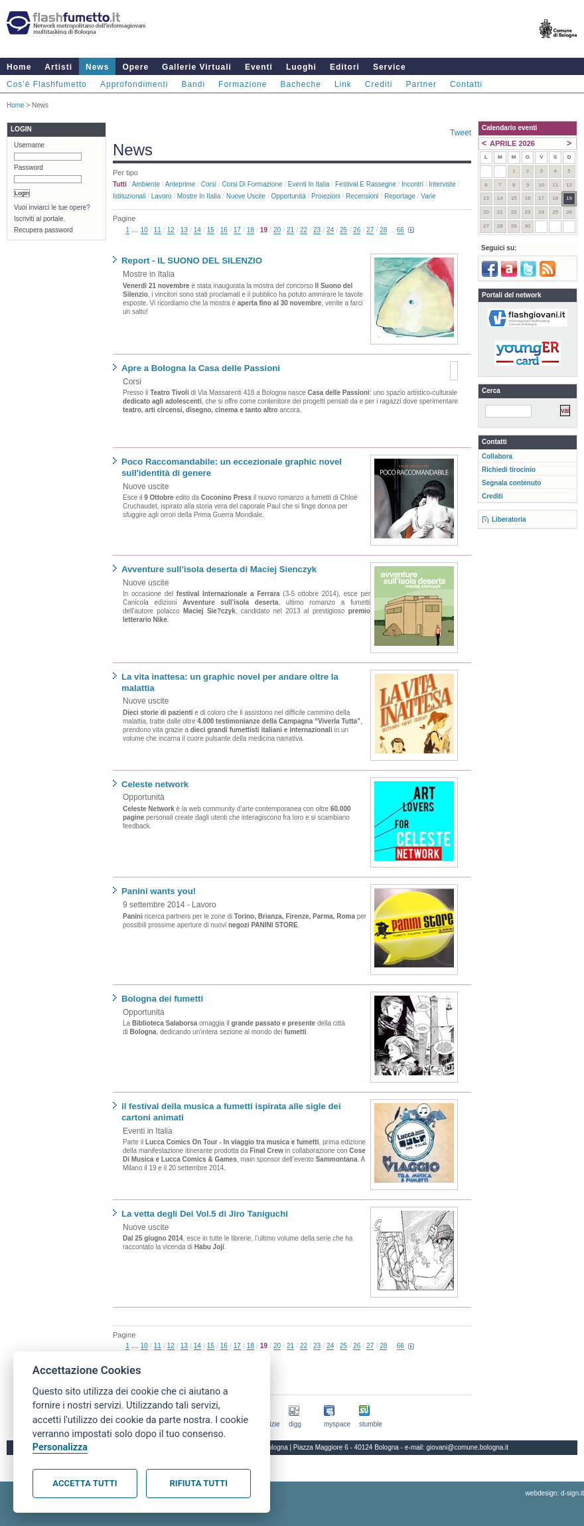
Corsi (208, 184)
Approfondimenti (134, 84)
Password (28, 167)
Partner (421, 84)
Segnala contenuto (511, 483)
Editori (345, 67)
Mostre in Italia (199, 196)
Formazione (242, 84)
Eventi (259, 67)
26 (356, 230)
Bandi (193, 84)
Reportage (399, 196)
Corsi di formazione (252, 184)
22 (303, 230)
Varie (428, 196)
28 (383, 230)
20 (277, 230)
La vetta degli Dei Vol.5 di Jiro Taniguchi (204, 1214)
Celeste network (154, 784)
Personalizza (60, 1447)
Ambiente (146, 184)
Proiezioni (325, 196)
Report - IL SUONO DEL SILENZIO (191, 261)
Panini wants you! (158, 891)
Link (343, 84)
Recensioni (362, 196)
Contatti (466, 84)
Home (19, 67)
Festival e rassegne (365, 184)
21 (290, 230)
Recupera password (43, 230)
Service (389, 67)
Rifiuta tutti (199, 1483)
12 (171, 230)
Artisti (58, 67)
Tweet (460, 132)
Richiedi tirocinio (509, 469)
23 (317, 230)
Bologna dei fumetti (162, 999)
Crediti (379, 84)
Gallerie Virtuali (197, 67)
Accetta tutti (84, 1483)
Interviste (442, 184)
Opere (135, 67)
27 (370, 230)
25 (343, 230)
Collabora (497, 456)
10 (144, 230)
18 (250, 230)
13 (184, 230)
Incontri (412, 184)
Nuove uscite (245, 196)
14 (197, 230)
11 (157, 230)
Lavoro (161, 196)
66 (400, 230)
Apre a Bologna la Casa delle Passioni (200, 368)
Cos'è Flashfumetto (47, 84)
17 (237, 230)
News (97, 67)
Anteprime (180, 184)
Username (29, 145)
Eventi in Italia (309, 184)
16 (224, 230)
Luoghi (301, 67)
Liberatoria (509, 519)
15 (210, 230)
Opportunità (288, 196)
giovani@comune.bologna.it (468, 1447)
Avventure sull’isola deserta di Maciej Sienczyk (219, 569)
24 (330, 230)
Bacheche (300, 84)
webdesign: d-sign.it (555, 1493)
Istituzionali (129, 196)
